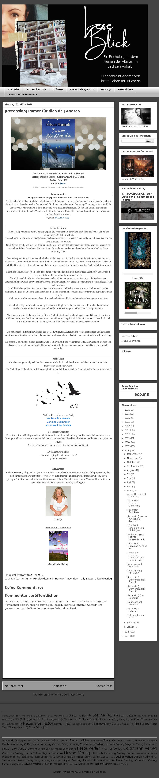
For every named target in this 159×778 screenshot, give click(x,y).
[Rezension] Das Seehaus (135, 596)
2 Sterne (41, 715)
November (133, 458)
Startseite (13, 89)
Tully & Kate (86, 578)
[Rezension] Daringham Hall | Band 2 (136, 580)
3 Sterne (18, 578)
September (133, 466)
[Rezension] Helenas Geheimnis (133, 503)
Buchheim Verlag (12, 744)
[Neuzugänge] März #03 (134, 565)
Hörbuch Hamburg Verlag (108, 753)
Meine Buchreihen (131, 341)
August (131, 470)
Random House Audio (96, 760)
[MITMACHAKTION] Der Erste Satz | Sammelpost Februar (137, 196)
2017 (127, 446)
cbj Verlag (122, 764)
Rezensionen (125, 89)
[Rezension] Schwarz (133, 609)
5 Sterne (122, 715)
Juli (129, 474)
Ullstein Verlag (103, 578)
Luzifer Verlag (124, 756)
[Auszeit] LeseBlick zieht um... (136, 495)
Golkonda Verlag (12, 753)
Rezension (72, 578)
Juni (129, 478)
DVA (106, 744)
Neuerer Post (14, 686)
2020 (128, 434)
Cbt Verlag (74, 744)
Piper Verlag (72, 760)
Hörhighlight (125, 719)
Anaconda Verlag (12, 740)
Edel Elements (54, 748)
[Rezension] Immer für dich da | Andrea (137, 519)
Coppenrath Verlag (91, 744)
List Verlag (77, 757)
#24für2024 (8, 715)
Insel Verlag (41, 757)
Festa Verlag (89, 748)
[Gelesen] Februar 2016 (136, 616)
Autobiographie (10, 719)
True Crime (35, 727)
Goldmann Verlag (140, 748)
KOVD (52, 757)
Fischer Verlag (112, 748)
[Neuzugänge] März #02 (134, 572)
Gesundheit (71, 719)
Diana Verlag (116, 744)
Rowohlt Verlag (146, 760)
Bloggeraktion (31, 719)
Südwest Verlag (31, 764)
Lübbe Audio (142, 756)
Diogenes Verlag (134, 744)
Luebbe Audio (108, 757)
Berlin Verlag (96, 741)
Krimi (137, 719)
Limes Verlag (63, 757)
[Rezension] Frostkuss (133, 511)
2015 (127, 632)
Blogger (100, 771)
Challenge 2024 (53, 719)
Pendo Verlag (25, 760)
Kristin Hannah (56, 578)
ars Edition (106, 764)
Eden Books (69, 748)
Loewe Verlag (92, 757)
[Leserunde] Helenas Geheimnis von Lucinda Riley (135, 556)
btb (115, 764)
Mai (129, 482)
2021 (127, 430)
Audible (45, 740)
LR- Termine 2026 (36, 89)
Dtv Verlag (19, 748)
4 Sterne (96, 715)
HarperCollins (32, 753)
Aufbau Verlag (59, 740)
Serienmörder (102, 723)
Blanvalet (109, 740)
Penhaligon (56, 760)
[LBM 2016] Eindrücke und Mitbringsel (135, 528)
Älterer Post (103, 686)
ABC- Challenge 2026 (82, 89)
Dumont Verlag (36, 748)
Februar (131, 622)
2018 (127, 442)
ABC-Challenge (145, 715)
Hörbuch (106, 719)
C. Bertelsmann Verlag (37, 744)
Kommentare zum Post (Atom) (65, 694)
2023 (127, 422)
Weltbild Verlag (88, 763)
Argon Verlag (32, 740)
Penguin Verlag (42, 760)
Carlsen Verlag (60, 744)
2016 (127, 450)
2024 (127, 418)
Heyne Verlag (77, 752)
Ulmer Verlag (70, 764)
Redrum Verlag (122, 760)
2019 (127, 438)
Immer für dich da (35, 578)
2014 (127, 636)
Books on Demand (146, 740)
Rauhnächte (11, 724)
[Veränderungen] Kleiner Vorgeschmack (135, 537)
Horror (87, 719)
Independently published (17, 756)
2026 (127, 410)
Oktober (131, 462)
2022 (127, 426)
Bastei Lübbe (78, 740)
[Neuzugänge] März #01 (134, 603)
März (130, 490)
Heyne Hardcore (52, 753)
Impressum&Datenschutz (22, 94)
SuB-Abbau (123, 724)
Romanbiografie (81, 724)
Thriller (139, 723)
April (129, 486)
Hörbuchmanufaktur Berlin (141, 753)
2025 (127, 414)
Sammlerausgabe (11, 764)
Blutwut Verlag (126, 740)
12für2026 (58, 89)
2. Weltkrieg (57, 715)
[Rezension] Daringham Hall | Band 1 (136, 589)
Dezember (133, 454)
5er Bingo (106, 89)
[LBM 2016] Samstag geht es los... (137, 546)
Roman (59, 723)
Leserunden (151, 719)
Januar (131, 626)
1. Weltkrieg (25, 715)
